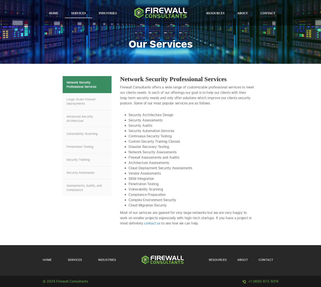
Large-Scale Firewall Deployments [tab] (81, 101)
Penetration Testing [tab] (79, 147)
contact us (152, 223)
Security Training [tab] (78, 160)
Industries (108, 13)
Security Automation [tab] (80, 172)
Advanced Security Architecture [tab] (79, 118)
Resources (215, 13)
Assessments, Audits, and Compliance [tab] (84, 187)
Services (78, 13)
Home (53, 13)
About (242, 13)
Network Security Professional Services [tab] (81, 84)
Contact (268, 13)
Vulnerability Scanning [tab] (82, 134)
